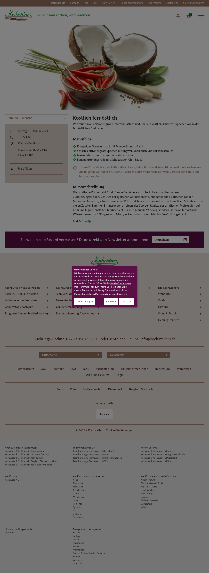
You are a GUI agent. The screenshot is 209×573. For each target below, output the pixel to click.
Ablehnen (111, 302)
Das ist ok (126, 302)
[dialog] (104, 286)
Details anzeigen (85, 302)
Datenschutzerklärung (93, 290)
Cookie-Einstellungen (120, 284)
